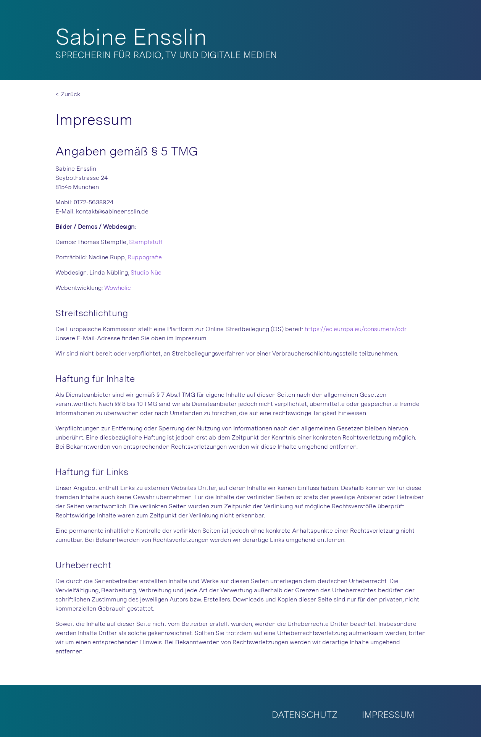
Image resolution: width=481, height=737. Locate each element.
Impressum (388, 714)
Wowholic (117, 287)
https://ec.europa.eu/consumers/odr (355, 329)
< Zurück (67, 94)
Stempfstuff (146, 242)
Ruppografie (145, 257)
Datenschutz (304, 714)
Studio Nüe (146, 272)
